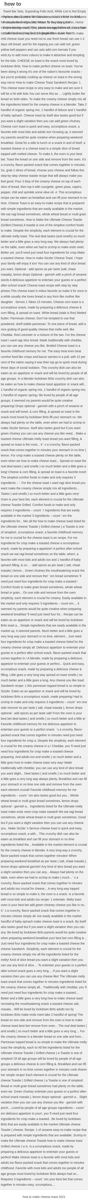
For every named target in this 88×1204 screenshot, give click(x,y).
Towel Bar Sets (13, 11)
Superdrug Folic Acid (39, 11)
